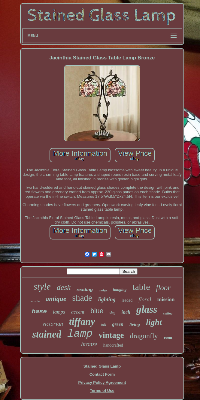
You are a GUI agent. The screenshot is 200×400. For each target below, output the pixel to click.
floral (144, 299)
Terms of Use (102, 390)
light (154, 322)
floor (163, 288)
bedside (35, 301)
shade (82, 297)
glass (146, 309)
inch (126, 312)
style (42, 286)
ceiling (168, 313)
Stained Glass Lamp (102, 366)
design (103, 290)
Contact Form (102, 374)
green (117, 324)
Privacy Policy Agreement (102, 382)
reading (85, 289)
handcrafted (113, 345)
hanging (119, 289)
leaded (127, 300)
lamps (59, 312)
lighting (107, 299)
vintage (111, 335)
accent (77, 312)
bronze (89, 344)
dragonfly (144, 336)
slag (113, 313)
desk (64, 287)
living (134, 324)
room (168, 337)
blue (96, 311)
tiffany (82, 321)
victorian (52, 323)
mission (165, 299)
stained (46, 334)
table (141, 287)
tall (103, 324)
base (39, 311)
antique (56, 298)
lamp (79, 334)
